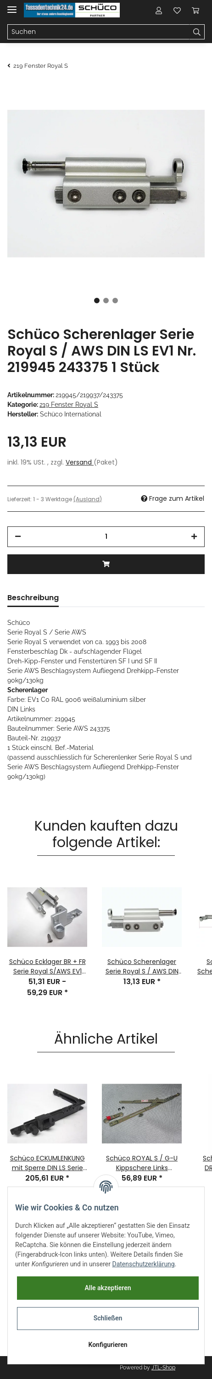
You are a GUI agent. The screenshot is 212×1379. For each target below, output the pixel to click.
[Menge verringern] (18, 537)
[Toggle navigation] (12, 5)
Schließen (108, 1318)
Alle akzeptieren (107, 1287)
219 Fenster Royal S (68, 404)
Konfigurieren (107, 1344)
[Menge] (106, 537)
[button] (159, 10)
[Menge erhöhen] (194, 537)
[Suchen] (98, 32)
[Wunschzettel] (177, 10)
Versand (80, 462)
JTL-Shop (163, 1367)
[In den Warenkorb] (106, 564)
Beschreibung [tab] (33, 597)
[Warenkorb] (195, 10)
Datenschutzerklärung (143, 1264)
